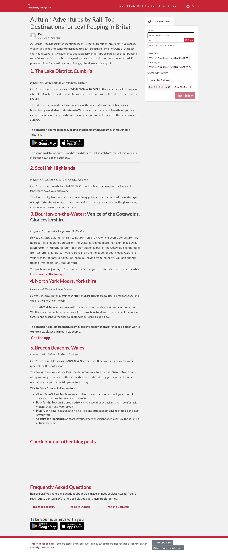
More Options (181, 87)
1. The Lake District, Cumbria (61, 71)
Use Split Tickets (158, 87)
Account (172, 6)
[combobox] (171, 35)
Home (120, 6)
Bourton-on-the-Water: (60, 214)
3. (32, 214)
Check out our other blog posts (63, 441)
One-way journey (158, 72)
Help (153, 6)
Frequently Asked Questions (60, 487)
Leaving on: (153, 53)
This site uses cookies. (43, 543)
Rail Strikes (143, 6)
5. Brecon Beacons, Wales (57, 348)
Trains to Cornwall (117, 506)
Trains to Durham (79, 506)
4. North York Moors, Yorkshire (63, 281)
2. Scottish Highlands (52, 168)
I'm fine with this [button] (162, 542)
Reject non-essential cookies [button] (168, 547)
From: (150, 30)
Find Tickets (185, 96)
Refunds (130, 6)
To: (149, 40)
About (162, 6)
